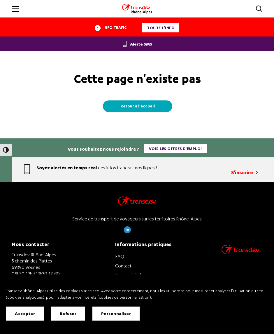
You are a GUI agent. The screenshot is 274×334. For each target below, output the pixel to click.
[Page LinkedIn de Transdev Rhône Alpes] (127, 231)
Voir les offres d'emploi (175, 149)
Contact (123, 265)
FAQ (119, 256)
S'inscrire (244, 172)
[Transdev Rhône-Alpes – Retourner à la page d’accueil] (137, 202)
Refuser (68, 313)
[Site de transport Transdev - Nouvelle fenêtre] (240, 256)
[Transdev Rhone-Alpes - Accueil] (137, 9)
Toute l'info (161, 28)
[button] (259, 9)
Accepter (25, 313)
